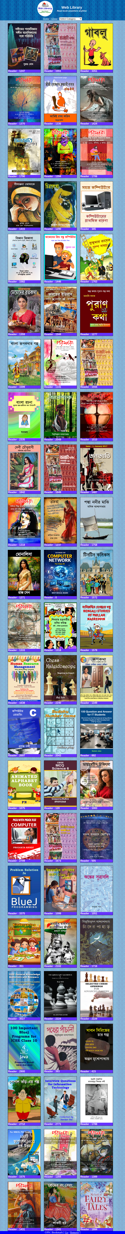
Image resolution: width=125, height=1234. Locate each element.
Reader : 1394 (60, 153)
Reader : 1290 (60, 205)
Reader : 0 (60, 574)
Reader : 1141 (60, 363)
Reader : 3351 (96, 47)
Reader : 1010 (96, 416)
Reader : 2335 (24, 416)
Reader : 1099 (60, 890)
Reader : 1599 (24, 363)
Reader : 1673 (60, 837)
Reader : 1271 (24, 574)
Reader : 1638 (24, 679)
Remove (74, 1232)
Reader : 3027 (24, 995)
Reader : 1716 (96, 943)
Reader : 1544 (60, 311)
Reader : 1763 (96, 258)
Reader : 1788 (96, 1101)
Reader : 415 (96, 1048)
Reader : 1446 (60, 258)
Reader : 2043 (60, 732)
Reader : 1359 (24, 311)
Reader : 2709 (24, 837)
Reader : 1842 (24, 469)
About (54, 18)
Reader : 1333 (24, 627)
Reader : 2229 (96, 995)
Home (46, 18)
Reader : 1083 (96, 785)
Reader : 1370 (24, 100)
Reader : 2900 (24, 1048)
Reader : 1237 (60, 521)
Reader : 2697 (24, 732)
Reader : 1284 (60, 1153)
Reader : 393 (60, 1048)
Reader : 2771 (60, 1101)
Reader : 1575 (24, 1153)
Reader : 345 (96, 205)
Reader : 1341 (60, 1206)
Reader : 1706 (96, 153)
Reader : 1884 (96, 1206)
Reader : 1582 (24, 258)
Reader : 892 (96, 732)
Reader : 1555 (96, 363)
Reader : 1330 (60, 100)
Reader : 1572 (96, 574)
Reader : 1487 (96, 469)
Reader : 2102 (60, 943)
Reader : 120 (60, 785)
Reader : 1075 (24, 785)
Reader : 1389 (96, 1153)
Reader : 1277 (96, 311)
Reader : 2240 (60, 679)
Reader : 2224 (60, 995)
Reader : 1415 (24, 205)
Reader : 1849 (60, 469)
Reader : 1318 (24, 521)
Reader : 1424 (96, 100)
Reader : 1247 (24, 47)
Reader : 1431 (24, 1206)
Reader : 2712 (24, 1101)
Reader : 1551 (60, 47)
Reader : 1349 (96, 679)
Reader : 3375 (24, 890)
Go (66, 1232)
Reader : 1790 (24, 153)
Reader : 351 (24, 943)
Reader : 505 (96, 837)
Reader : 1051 (96, 890)
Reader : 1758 (96, 521)
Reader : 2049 (60, 416)
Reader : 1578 (96, 627)
